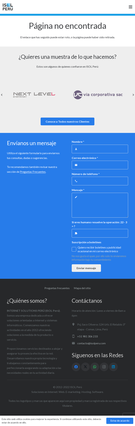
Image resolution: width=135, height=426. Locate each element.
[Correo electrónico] (100, 165)
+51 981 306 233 (87, 336)
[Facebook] (76, 367)
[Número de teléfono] (100, 181)
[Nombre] (100, 149)
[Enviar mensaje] (86, 268)
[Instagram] (104, 367)
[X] (85, 367)
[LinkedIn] (113, 367)
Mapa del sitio (82, 288)
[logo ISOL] (8, 6)
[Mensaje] (100, 205)
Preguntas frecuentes (57, 288)
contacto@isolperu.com (91, 343)
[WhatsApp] (94, 367)
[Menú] (130, 7)
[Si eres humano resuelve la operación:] (100, 233)
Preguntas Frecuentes (33, 171)
